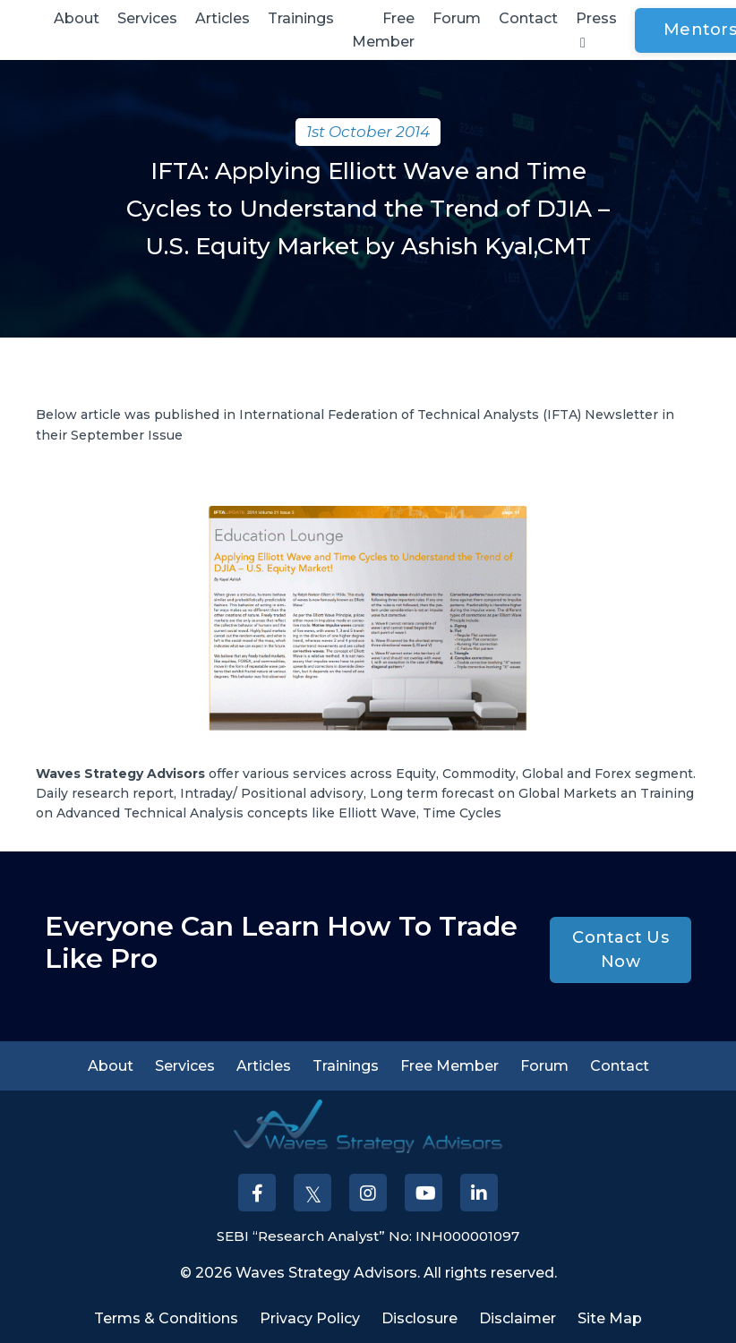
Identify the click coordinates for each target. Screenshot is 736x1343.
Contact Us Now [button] (620, 949)
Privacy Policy (310, 1318)
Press (596, 30)
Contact (528, 18)
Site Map (610, 1318)
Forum (456, 18)
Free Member (383, 30)
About (76, 18)
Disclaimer (517, 1318)
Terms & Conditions (166, 1318)
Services (147, 18)
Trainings (301, 18)
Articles (222, 18)
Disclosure (419, 1318)
